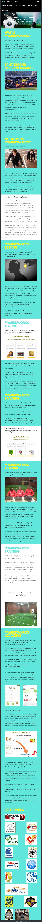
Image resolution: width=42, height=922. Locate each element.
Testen (23, 5)
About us (9, 1)
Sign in (38, 1)
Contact (16, 1)
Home (3, 1)
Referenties (5, 10)
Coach (35, 5)
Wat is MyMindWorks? (7, 5)
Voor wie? (17, 5)
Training (30, 5)
